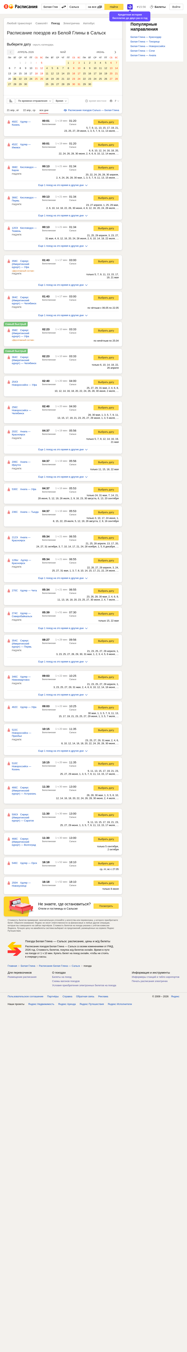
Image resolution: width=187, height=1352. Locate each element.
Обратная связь (85, 996)
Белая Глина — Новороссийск (148, 46)
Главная (12, 965)
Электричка (71, 23)
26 (41, 78)
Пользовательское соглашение (25, 996)
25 (36, 78)
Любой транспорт (19, 23)
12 (41, 68)
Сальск (72, 124)
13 (9, 73)
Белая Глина (28, 965)
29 (20, 84)
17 (31, 73)
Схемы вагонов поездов (66, 981)
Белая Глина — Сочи (143, 50)
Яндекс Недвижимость (41, 1004)
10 (31, 68)
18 (36, 73)
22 (20, 78)
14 (15, 73)
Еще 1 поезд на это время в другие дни (63, 185)
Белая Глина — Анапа (143, 55)
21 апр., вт (13, 110)
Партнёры (53, 996)
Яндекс (175, 996)
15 (20, 73)
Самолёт (41, 23)
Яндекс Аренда (67, 1004)
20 (9, 78)
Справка (67, 996)
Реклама (103, 996)
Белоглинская (49, 124)
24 (31, 78)
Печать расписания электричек (150, 981)
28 (15, 84)
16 (25, 73)
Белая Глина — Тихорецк (145, 41)
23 (25, 78)
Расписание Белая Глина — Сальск (59, 965)
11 (36, 68)
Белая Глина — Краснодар (146, 37)
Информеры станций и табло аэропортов (155, 976)
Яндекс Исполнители (120, 1004)
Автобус (89, 23)
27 (9, 84)
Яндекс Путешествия (92, 1004)
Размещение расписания (22, 976)
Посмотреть (106, 906)
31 (79, 84)
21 (15, 78)
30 (25, 84)
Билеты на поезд (62, 976)
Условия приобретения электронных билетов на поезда (84, 985)
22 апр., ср (29, 110)
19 (41, 73)
